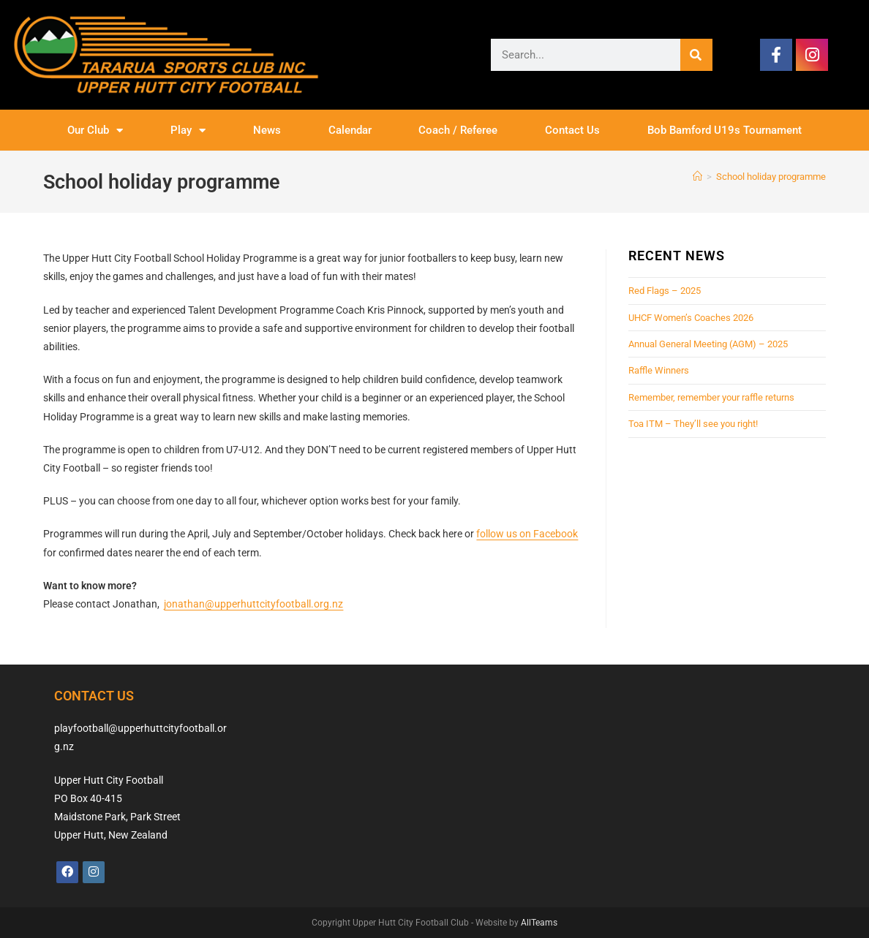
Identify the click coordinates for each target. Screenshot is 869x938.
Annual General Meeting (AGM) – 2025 (708, 343)
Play (188, 130)
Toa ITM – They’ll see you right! (693, 423)
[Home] (697, 176)
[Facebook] (67, 872)
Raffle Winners (658, 370)
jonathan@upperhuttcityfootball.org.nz (253, 604)
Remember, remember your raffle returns (711, 397)
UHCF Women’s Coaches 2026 (690, 317)
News (267, 130)
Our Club (95, 130)
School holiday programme (771, 176)
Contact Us (572, 130)
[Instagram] (94, 872)
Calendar (350, 130)
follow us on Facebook (527, 534)
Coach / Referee (457, 130)
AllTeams (539, 923)
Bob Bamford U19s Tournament (724, 130)
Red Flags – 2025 (664, 290)
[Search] (696, 55)
